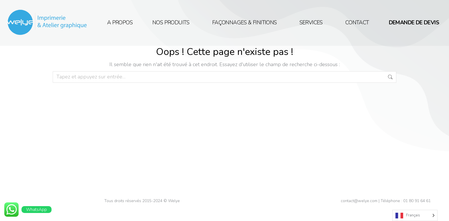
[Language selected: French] (415, 215)
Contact (357, 22)
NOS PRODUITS (172, 22)
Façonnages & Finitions (246, 22)
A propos (120, 22)
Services (313, 22)
